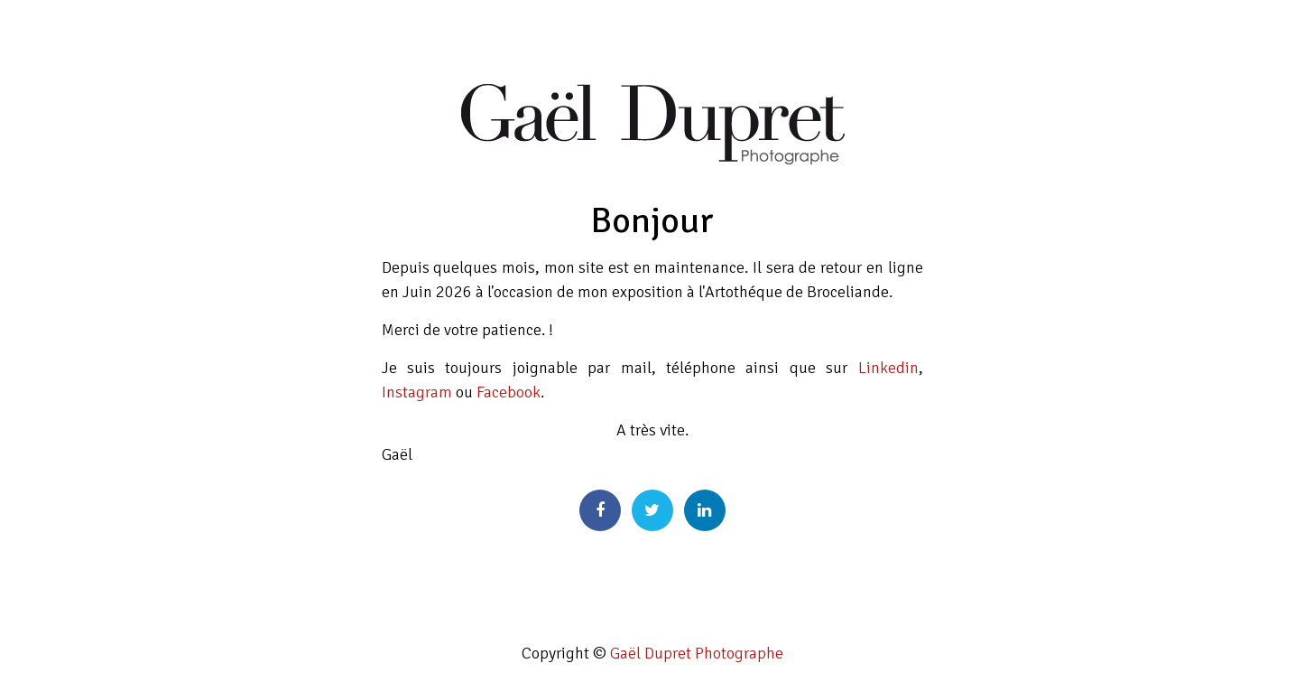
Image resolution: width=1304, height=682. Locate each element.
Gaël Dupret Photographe (696, 653)
